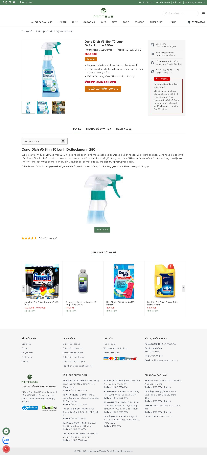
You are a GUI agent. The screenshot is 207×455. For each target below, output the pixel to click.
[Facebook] (3, 2)
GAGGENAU (89, 22)
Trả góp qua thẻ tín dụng (115, 348)
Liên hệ (25, 361)
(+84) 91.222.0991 (78, 419)
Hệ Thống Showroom (195, 2)
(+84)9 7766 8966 (168, 344)
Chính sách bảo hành (73, 353)
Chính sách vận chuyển (74, 361)
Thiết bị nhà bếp (44, 31)
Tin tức (25, 348)
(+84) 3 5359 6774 (120, 412)
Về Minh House (163, 2)
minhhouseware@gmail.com (164, 360)
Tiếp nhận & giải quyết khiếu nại (78, 366)
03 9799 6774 (157, 356)
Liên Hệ (172, 22)
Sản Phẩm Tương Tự (103, 252)
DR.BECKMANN (105, 50)
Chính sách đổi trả (71, 344)
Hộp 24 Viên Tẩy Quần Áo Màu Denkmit (120, 303)
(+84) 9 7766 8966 (79, 440)
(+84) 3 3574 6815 (79, 405)
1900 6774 (116, 426)
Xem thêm (102, 230)
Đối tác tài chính (111, 353)
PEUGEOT (139, 22)
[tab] (77, 129)
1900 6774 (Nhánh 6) (161, 387)
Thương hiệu (156, 22)
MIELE (75, 22)
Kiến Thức (177, 2)
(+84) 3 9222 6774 (120, 398)
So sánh (91, 59)
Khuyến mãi (27, 353)
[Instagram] (6, 2)
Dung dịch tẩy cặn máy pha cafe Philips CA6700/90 (81, 303)
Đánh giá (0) (124, 129)
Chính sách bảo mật (72, 348)
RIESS (114, 22)
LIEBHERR (62, 22)
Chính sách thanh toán (74, 357)
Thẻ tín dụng (109, 344)
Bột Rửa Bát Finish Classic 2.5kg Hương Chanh (162, 303)
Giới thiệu (26, 344)
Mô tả (77, 129)
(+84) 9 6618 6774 (78, 429)
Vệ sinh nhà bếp (64, 31)
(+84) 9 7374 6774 (119, 387)
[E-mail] (10, 2)
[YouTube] (14, 2)
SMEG (103, 22)
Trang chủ (27, 31)
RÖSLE (126, 22)
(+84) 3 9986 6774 (79, 390)
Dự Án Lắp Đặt (146, 2)
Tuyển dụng (27, 357)
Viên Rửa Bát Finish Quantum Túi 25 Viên (42, 303)
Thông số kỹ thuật (98, 129)
